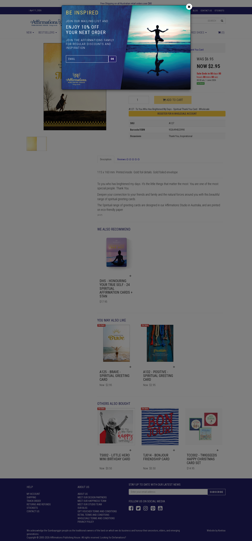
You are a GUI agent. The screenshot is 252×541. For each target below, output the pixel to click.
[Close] (189, 7)
